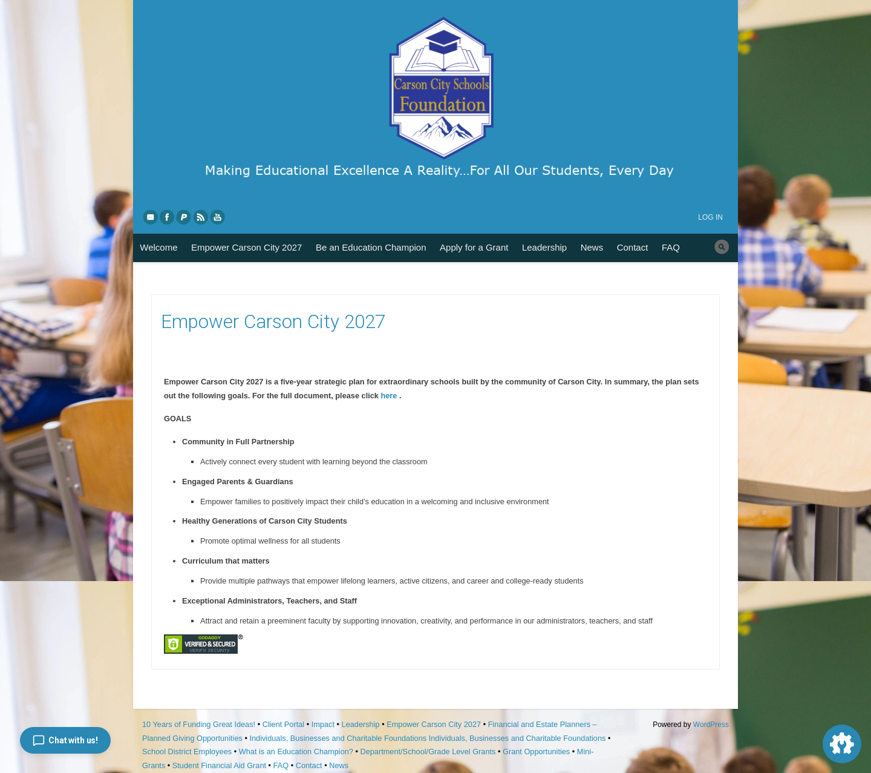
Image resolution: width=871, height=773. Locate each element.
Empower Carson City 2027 (246, 247)
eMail (150, 217)
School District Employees (187, 751)
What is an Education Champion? (296, 751)
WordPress (711, 724)
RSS (201, 217)
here (389, 395)
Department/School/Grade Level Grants (427, 751)
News (592, 247)
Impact (323, 724)
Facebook (167, 217)
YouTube (218, 217)
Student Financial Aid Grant (219, 765)
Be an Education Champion (371, 247)
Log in (710, 217)
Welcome (158, 247)
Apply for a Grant (474, 247)
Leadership (544, 247)
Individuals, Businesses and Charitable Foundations (337, 738)
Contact (632, 247)
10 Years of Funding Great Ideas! (198, 724)
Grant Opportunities (536, 751)
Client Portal (283, 724)
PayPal (184, 217)
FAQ (671, 247)
